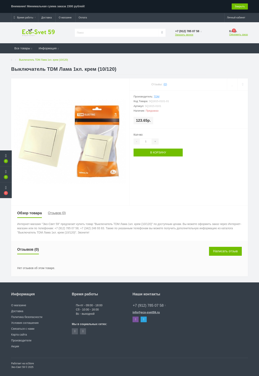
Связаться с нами (22, 328)
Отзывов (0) (57, 213)
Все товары (23, 48)
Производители (21, 340)
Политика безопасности (26, 317)
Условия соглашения (25, 322)
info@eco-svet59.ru (146, 312)
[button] (24, 17)
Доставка (46, 17)
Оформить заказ (238, 34)
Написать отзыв (225, 251)
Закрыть (240, 6)
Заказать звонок (184, 34)
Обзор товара (29, 213)
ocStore (29, 363)
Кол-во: (138, 134)
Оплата (83, 17)
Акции (15, 346)
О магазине (65, 17)
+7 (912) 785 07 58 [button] (149, 305)
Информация (49, 48)
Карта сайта (19, 334)
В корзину (158, 152)
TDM (156, 96)
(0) (165, 84)
